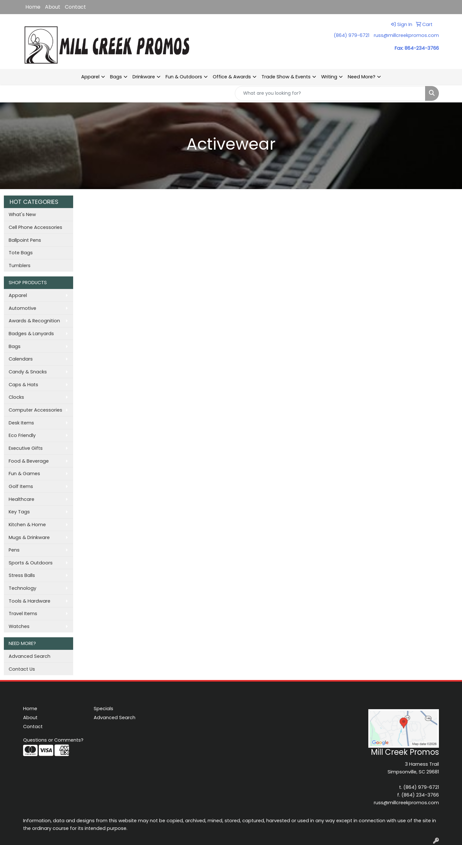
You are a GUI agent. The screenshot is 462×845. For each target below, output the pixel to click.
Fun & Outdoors (184, 77)
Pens (14, 550)
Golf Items (21, 486)
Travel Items (23, 613)
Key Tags (19, 512)
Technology (22, 588)
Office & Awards (232, 77)
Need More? (361, 77)
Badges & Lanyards (31, 333)
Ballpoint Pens (25, 240)
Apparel (90, 77)
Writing (329, 77)
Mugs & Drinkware (29, 537)
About (52, 7)
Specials (103, 708)
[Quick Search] (330, 93)
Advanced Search (29, 656)
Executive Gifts (26, 448)
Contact (75, 7)
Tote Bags (21, 252)
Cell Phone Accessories (35, 227)
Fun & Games (24, 473)
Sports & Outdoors (31, 563)
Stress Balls (22, 575)
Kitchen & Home (27, 524)
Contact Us (22, 669)
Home (32, 7)
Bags (116, 77)
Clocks (16, 397)
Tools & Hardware (29, 601)
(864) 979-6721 (351, 35)
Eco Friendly (22, 435)
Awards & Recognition (34, 321)
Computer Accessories (35, 410)
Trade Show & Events (286, 77)
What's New (22, 214)
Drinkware (144, 77)
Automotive (22, 308)
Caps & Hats (23, 384)
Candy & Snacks (28, 372)
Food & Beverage (29, 461)
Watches (19, 626)
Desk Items (21, 423)
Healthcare (21, 499)
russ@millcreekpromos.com (406, 35)
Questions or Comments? (53, 740)
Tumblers (19, 265)
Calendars (21, 359)
